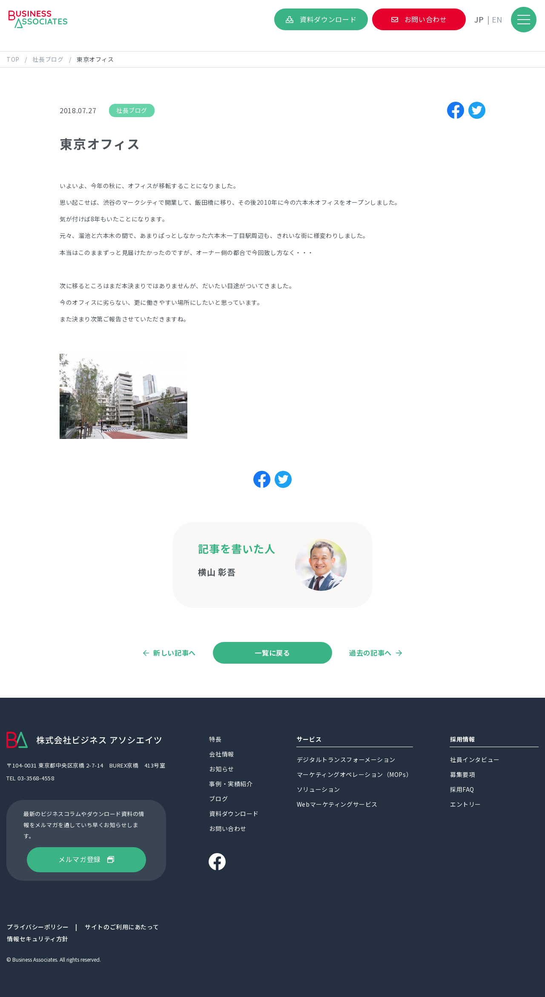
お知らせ (221, 769)
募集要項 (462, 775)
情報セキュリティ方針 (38, 939)
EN (497, 19)
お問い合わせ (425, 19)
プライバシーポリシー (38, 927)
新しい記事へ (174, 653)
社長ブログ (131, 110)
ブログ (218, 799)
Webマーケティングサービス (337, 804)
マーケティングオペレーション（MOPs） (354, 775)
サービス (309, 739)
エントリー (465, 804)
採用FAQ (462, 790)
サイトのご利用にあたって (122, 927)
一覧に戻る (272, 652)
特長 (215, 739)
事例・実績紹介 (230, 784)
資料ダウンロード (328, 19)
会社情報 (221, 754)
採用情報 (462, 739)
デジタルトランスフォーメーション (346, 760)
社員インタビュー (474, 760)
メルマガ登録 (79, 859)
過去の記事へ (370, 653)
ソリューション (318, 790)
